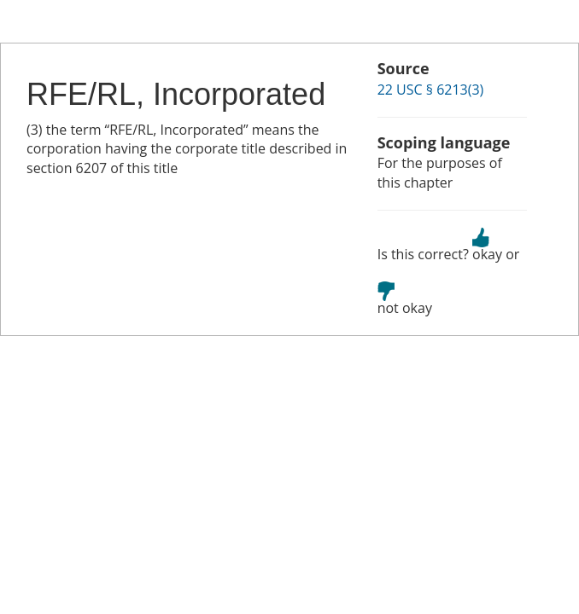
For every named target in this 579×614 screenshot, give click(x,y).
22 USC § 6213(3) (430, 89)
